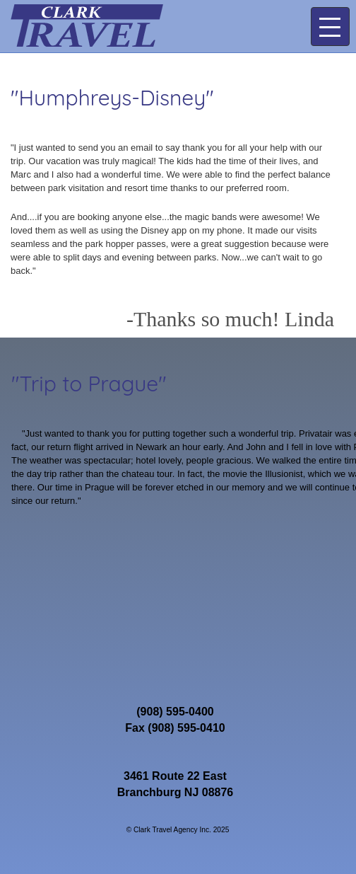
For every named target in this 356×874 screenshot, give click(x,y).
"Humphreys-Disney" (112, 97)
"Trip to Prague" (89, 383)
